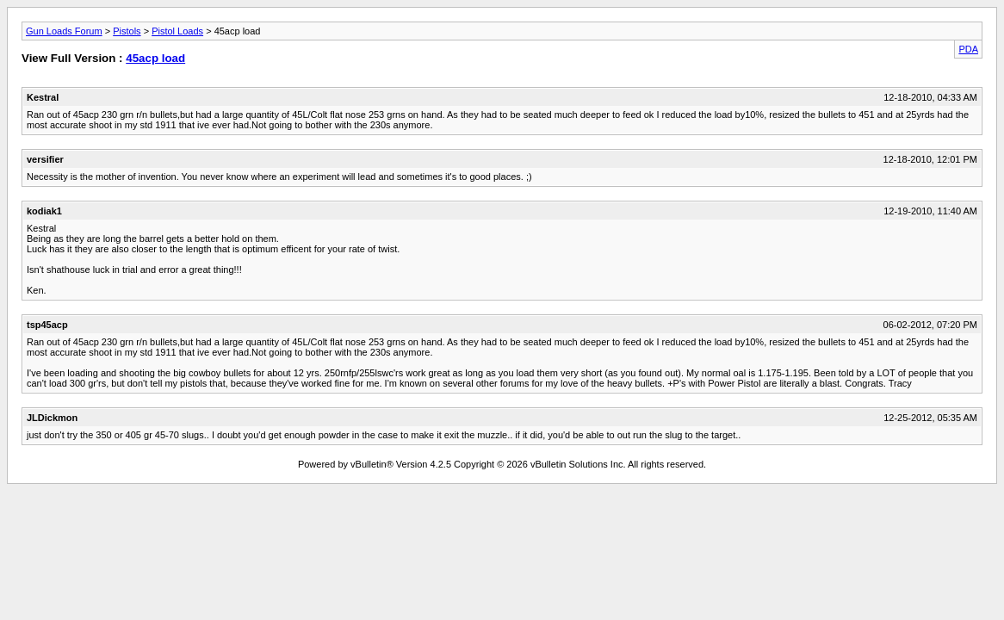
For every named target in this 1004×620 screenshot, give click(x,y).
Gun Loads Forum (64, 31)
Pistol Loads (177, 31)
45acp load (155, 58)
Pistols (126, 31)
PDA (968, 49)
